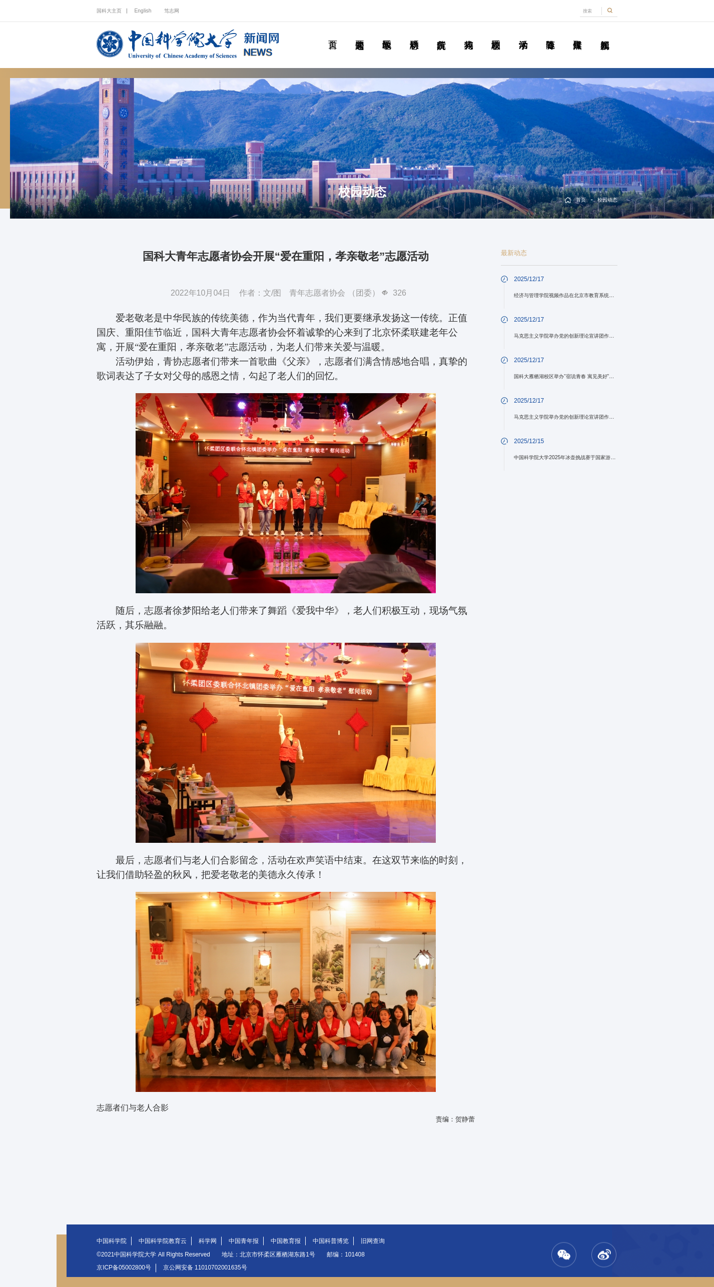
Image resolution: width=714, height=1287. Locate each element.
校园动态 (495, 34)
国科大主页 (109, 11)
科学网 (208, 1240)
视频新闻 (604, 34)
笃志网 (171, 11)
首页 (332, 34)
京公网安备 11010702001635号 (205, 1267)
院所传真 (441, 34)
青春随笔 (550, 34)
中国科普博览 (331, 1240)
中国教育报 (286, 1240)
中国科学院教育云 (163, 1240)
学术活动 (523, 34)
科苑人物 (468, 34)
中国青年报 (244, 1240)
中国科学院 (112, 1240)
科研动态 (414, 34)
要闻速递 (359, 34)
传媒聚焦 (577, 34)
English (142, 11)
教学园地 (387, 34)
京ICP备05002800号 (124, 1267)
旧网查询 (373, 1240)
